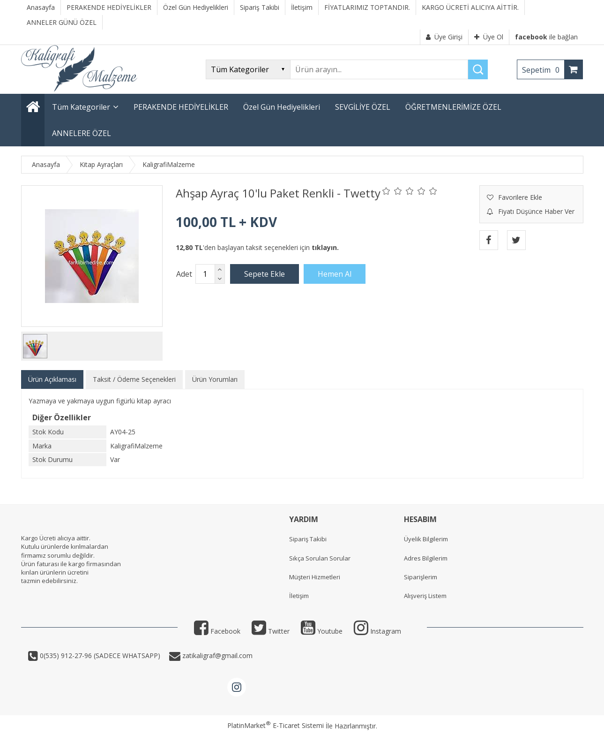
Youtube (322, 631)
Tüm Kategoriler (81, 107)
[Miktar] (205, 274)
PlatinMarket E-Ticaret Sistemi (275, 725)
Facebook (217, 631)
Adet (184, 274)
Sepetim (543, 70)
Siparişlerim (420, 577)
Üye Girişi (444, 36)
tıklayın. (325, 247)
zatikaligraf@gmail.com (216, 655)
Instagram (377, 631)
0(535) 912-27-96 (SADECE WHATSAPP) (100, 655)
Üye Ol (488, 36)
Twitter (271, 631)
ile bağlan (546, 36)
